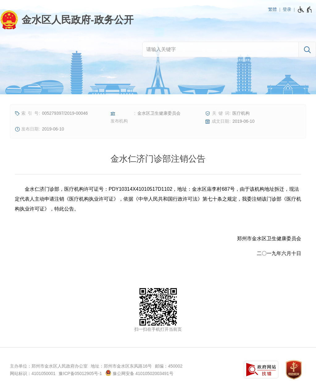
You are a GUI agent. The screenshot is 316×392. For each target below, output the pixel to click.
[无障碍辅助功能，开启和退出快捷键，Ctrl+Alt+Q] (305, 9)
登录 (287, 9)
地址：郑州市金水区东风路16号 (121, 366)
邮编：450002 (168, 366)
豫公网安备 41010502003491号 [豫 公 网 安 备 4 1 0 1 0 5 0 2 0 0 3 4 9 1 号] (139, 373)
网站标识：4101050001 (33, 373)
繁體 (272, 9)
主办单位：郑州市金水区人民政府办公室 (49, 366)
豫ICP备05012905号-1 (80, 373)
